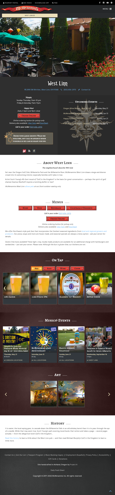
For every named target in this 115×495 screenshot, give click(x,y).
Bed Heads (27, 3)
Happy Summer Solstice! (73, 118)
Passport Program (35, 455)
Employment (71, 455)
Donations (63, 458)
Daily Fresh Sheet (58, 470)
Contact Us (84, 89)
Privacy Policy (91, 455)
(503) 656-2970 (68, 89)
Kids (39, 208)
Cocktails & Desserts (81, 208)
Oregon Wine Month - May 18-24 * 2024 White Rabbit (85, 108)
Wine (63, 268)
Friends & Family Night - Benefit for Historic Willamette (86, 123)
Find (55, 3)
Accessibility (104, 455)
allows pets (29, 186)
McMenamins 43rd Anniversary (75, 113)
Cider (77, 268)
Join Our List (21, 455)
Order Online (29, 115)
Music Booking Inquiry (54, 455)
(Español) (80, 455)
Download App (42, 3)
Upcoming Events (86, 102)
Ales (49, 268)
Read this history (12, 438)
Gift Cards (52, 458)
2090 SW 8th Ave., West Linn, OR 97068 (41, 89)
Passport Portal (10, 3)
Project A (73, 464)
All (36, 268)
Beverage (56, 208)
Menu (25, 208)
